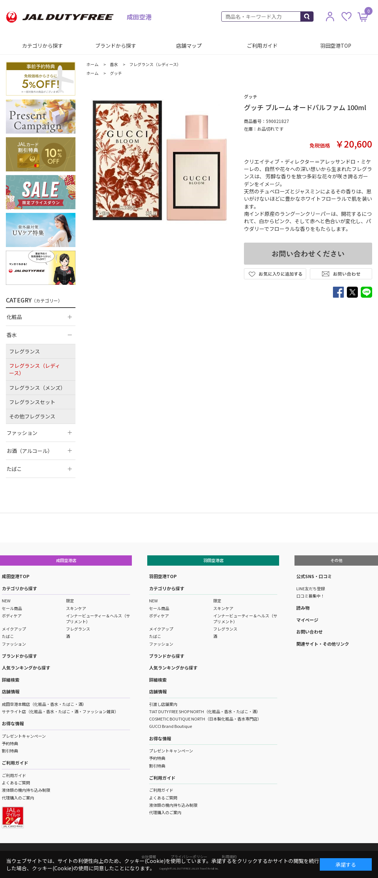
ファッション (14, 644)
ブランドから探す (115, 45)
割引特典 (10, 751)
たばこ (8, 636)
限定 (70, 600)
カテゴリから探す (42, 45)
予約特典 (10, 743)
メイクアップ (14, 629)
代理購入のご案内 (18, 798)
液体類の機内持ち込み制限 (26, 790)
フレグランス (78, 629)
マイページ (307, 620)
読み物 (303, 608)
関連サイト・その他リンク (322, 644)
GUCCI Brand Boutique (170, 726)
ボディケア (12, 615)
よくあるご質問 (16, 783)
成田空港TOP (15, 576)
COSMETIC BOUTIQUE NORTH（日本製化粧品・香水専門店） (205, 719)
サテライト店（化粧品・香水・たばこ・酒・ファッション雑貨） (60, 711)
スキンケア (76, 608)
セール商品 (12, 608)
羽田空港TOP (335, 45)
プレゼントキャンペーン (24, 736)
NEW (6, 600)
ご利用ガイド (262, 45)
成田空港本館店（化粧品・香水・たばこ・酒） (44, 704)
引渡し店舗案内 (163, 704)
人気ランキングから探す (26, 667)
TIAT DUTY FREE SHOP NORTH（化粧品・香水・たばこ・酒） (204, 711)
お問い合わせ (309, 631)
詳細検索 (10, 679)
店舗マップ (189, 45)
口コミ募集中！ (310, 596)
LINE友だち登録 (310, 588)
